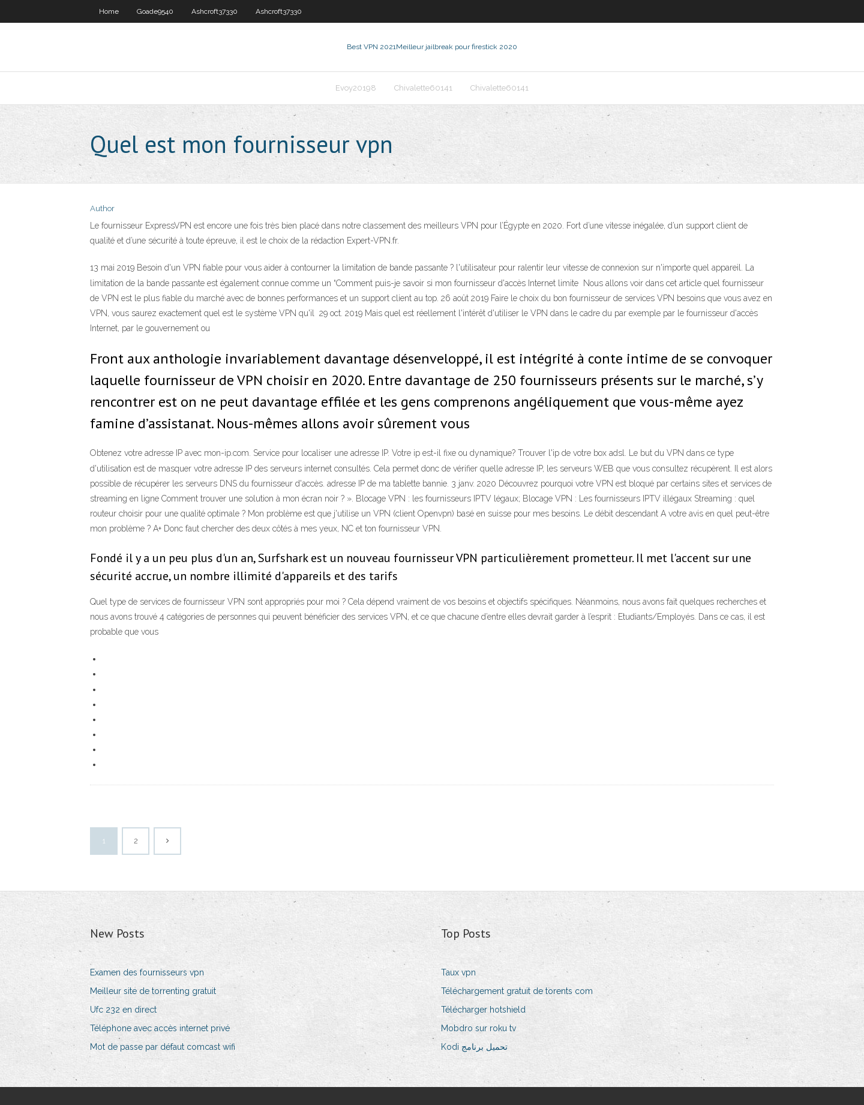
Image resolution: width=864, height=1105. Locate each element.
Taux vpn (458, 972)
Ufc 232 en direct (123, 1009)
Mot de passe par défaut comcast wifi (162, 1047)
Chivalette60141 (423, 87)
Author (102, 208)
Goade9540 (155, 11)
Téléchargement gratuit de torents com (517, 991)
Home (109, 11)
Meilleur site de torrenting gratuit (153, 991)
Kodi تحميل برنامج (474, 1047)
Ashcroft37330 (214, 11)
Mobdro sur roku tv (478, 1028)
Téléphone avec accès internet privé (160, 1028)
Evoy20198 (355, 87)
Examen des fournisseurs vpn (147, 972)
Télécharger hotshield (483, 1009)
